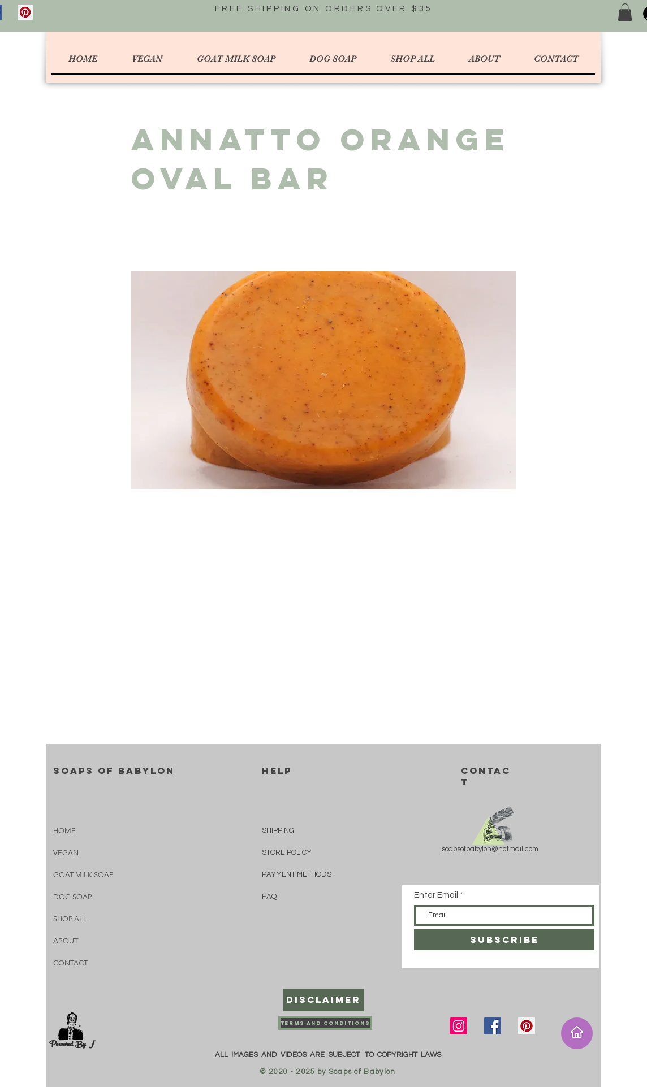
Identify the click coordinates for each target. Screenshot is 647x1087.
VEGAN (66, 852)
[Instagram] (458, 1025)
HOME (64, 830)
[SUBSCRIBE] (504, 939)
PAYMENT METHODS (296, 874)
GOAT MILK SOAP (83, 875)
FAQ (269, 896)
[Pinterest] (25, 12)
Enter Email (436, 895)
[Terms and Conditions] (325, 1023)
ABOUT (65, 941)
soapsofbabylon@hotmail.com (490, 849)
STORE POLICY (287, 852)
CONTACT (70, 963)
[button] (625, 12)
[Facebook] (492, 1025)
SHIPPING (278, 830)
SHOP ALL (70, 919)
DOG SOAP (72, 897)
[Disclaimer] (323, 1000)
